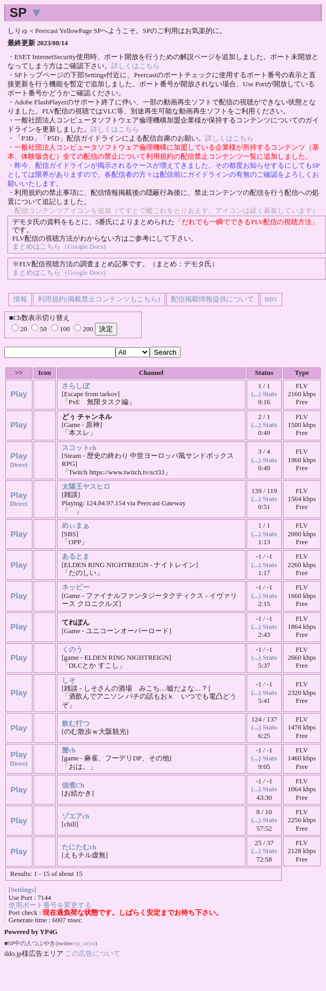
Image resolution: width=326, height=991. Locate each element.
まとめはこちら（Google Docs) (58, 246)
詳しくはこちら (135, 66)
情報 (20, 299)
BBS (271, 299)
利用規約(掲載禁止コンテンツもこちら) (99, 299)
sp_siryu (85, 943)
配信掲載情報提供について (212, 299)
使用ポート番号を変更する (50, 905)
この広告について (92, 953)
